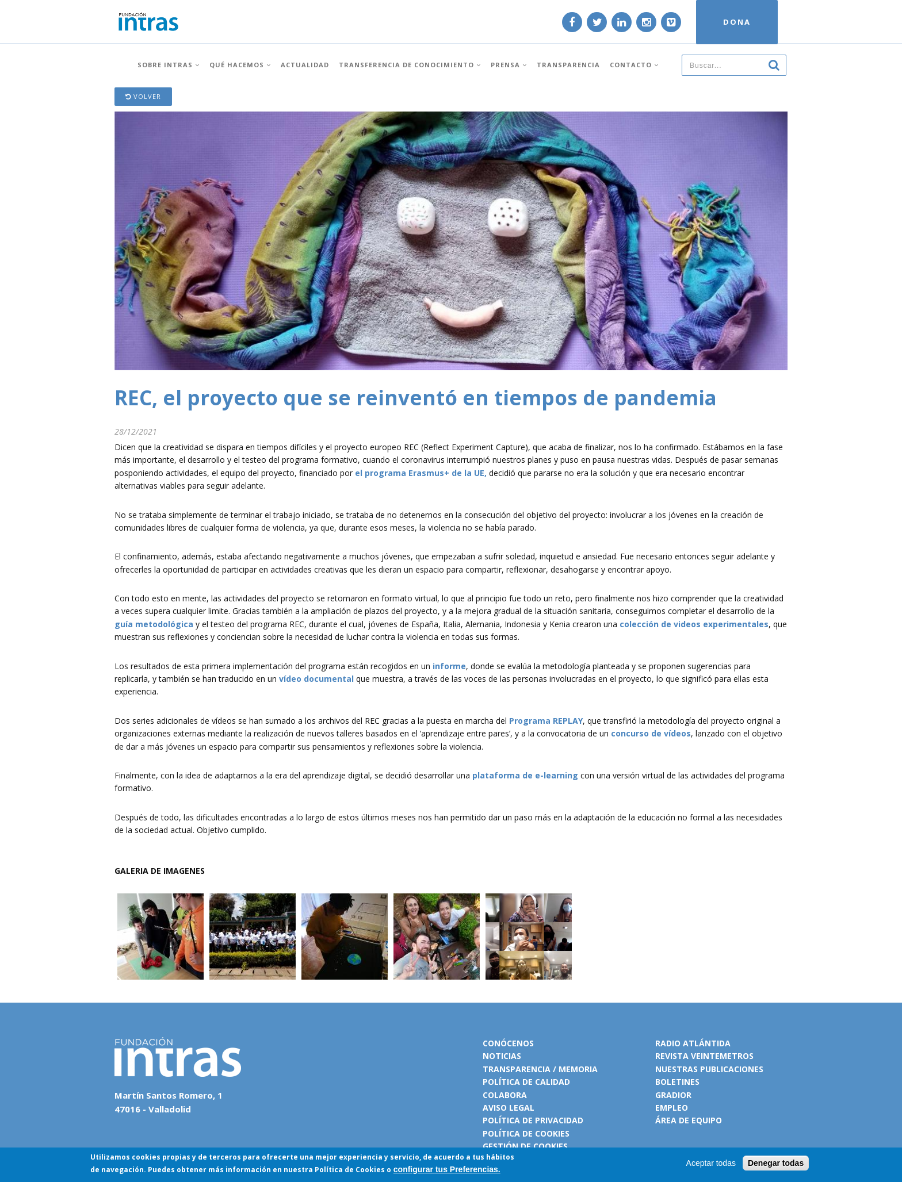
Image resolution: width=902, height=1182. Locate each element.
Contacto (634, 64)
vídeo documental (316, 678)
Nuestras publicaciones (709, 1069)
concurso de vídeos (651, 733)
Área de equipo (688, 1120)
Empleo (671, 1107)
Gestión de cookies (525, 1146)
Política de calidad (526, 1081)
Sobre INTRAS (168, 64)
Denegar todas (776, 1163)
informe (449, 666)
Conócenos (508, 1043)
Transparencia (568, 64)
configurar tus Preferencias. (446, 1169)
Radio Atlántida (693, 1043)
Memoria (578, 1069)
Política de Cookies (350, 1170)
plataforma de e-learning (525, 775)
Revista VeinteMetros (704, 1055)
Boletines (677, 1081)
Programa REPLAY (546, 720)
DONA (737, 22)
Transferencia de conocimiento (410, 64)
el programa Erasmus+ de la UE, (421, 472)
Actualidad (305, 64)
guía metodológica (153, 624)
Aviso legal (508, 1107)
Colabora (505, 1094)
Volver (143, 96)
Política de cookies (526, 1133)
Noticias (502, 1055)
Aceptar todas (711, 1163)
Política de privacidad (533, 1120)
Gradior (673, 1094)
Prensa (509, 64)
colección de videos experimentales (694, 624)
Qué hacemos (240, 64)
